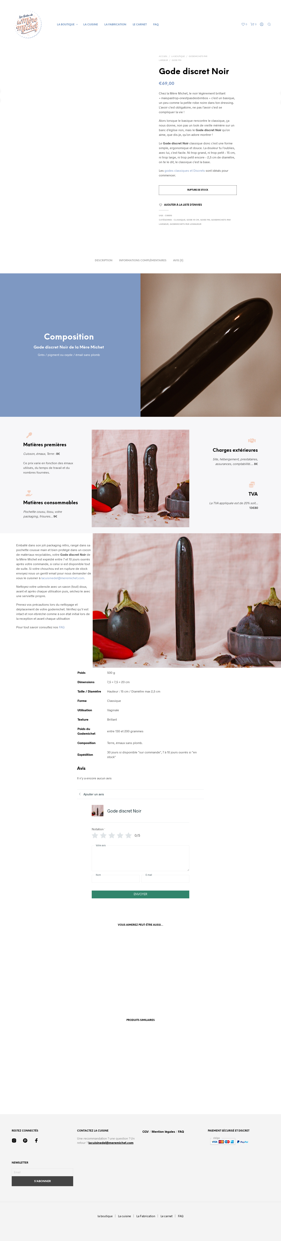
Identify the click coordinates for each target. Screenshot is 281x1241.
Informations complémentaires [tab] (142, 260)
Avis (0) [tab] (178, 260)
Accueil (163, 56)
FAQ (156, 24)
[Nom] (116, 879)
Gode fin (176, 60)
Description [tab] (103, 260)
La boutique (178, 56)
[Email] (42, 1172)
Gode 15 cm (193, 220)
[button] (244, 24)
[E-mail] (165, 879)
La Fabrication (115, 24)
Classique (179, 220)
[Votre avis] (140, 858)
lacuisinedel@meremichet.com (110, 1142)
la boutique (66, 24)
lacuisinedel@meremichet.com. (63, 578)
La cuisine (90, 24)
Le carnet (140, 24)
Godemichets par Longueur (185, 224)
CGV (145, 1131)
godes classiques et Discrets (185, 170)
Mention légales (163, 1131)
